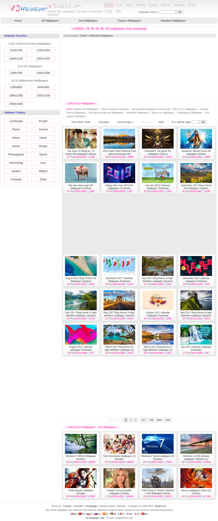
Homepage (91, 506)
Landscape (16, 121)
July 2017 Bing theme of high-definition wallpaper (158, 280)
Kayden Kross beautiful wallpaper (119, 492)
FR (121, 514)
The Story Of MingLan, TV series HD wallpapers (80, 152)
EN (73, 514)
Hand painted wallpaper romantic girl (151, 109)
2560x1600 (16, 103)
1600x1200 (16, 58)
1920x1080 (43, 72)
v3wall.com (160, 506)
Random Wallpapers (173, 20)
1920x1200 (43, 95)
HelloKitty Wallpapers (137, 112)
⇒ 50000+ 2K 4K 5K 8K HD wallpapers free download (109, 28)
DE (113, 514)
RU (97, 514)
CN (81, 514)
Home (18, 20)
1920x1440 (43, 58)
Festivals (16, 179)
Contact (67, 506)
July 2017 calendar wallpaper (196, 347)
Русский (140, 5)
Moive (16, 137)
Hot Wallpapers (88, 20)
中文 (119, 5)
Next (161, 122)
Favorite (78, 506)
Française (179, 5)
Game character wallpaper (115, 109)
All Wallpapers (50, 20)
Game (43, 137)
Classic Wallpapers (129, 20)
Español (153, 5)
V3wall (83, 35)
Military (43, 171)
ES (105, 514)
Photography (16, 154)
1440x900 (43, 87)
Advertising (16, 162)
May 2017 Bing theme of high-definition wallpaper (119, 314)
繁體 (118, 11)
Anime (16, 146)
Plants (16, 129)
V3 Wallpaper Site (94, 518)
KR (129, 514)
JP (137, 514)
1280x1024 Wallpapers (101, 35)
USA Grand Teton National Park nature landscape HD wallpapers (119, 154)
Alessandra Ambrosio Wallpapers (106, 112)
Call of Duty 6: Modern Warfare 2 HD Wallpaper (158, 492)
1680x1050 (16, 95)
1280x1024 (43, 50)
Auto (43, 162)
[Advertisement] (135, 68)
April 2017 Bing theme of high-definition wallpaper (196, 314)
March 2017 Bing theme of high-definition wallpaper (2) (119, 348)
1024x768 (16, 50)
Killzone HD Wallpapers (86, 109)
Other (43, 179)
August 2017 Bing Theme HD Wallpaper (80, 280)
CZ (89, 514)
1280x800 (16, 87)
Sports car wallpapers (162, 112)
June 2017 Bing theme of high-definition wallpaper (81, 314)
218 (151, 420)
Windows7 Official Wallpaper (81, 456)
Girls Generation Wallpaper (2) (119, 456)
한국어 (192, 5)
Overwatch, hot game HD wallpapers (157, 152)
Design (43, 146)
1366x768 (16, 72)
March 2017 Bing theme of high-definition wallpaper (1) (157, 348)
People (43, 121)
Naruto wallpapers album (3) (196, 490)
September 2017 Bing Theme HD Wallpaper (196, 187)
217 (144, 420)
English (109, 5)
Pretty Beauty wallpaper (81, 490)
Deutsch (166, 5)
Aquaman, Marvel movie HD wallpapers (196, 152)
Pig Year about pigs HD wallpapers (81, 187)
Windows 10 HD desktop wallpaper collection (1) (196, 457)
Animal (43, 129)
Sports (43, 154)
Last (167, 420)
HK (144, 514)
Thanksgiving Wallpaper (189, 112)
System (16, 171)
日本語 (108, 11)
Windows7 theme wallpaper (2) (158, 456)
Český (128, 5)
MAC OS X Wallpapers (185, 109)
